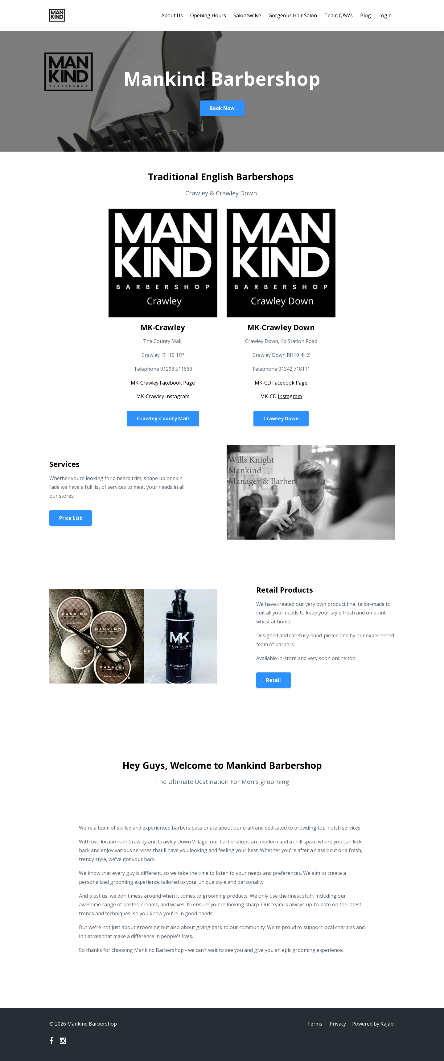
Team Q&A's (338, 15)
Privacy (338, 1023)
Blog (365, 15)
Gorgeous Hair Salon (293, 15)
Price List (70, 518)
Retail (273, 680)
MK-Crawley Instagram (162, 396)
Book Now (222, 108)
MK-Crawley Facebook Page (163, 382)
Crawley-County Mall (163, 418)
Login (385, 15)
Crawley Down (281, 418)
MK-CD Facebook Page (281, 382)
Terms (314, 1023)
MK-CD (281, 396)
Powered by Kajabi (373, 1023)
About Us (172, 15)
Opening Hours (208, 15)
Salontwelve (247, 15)
